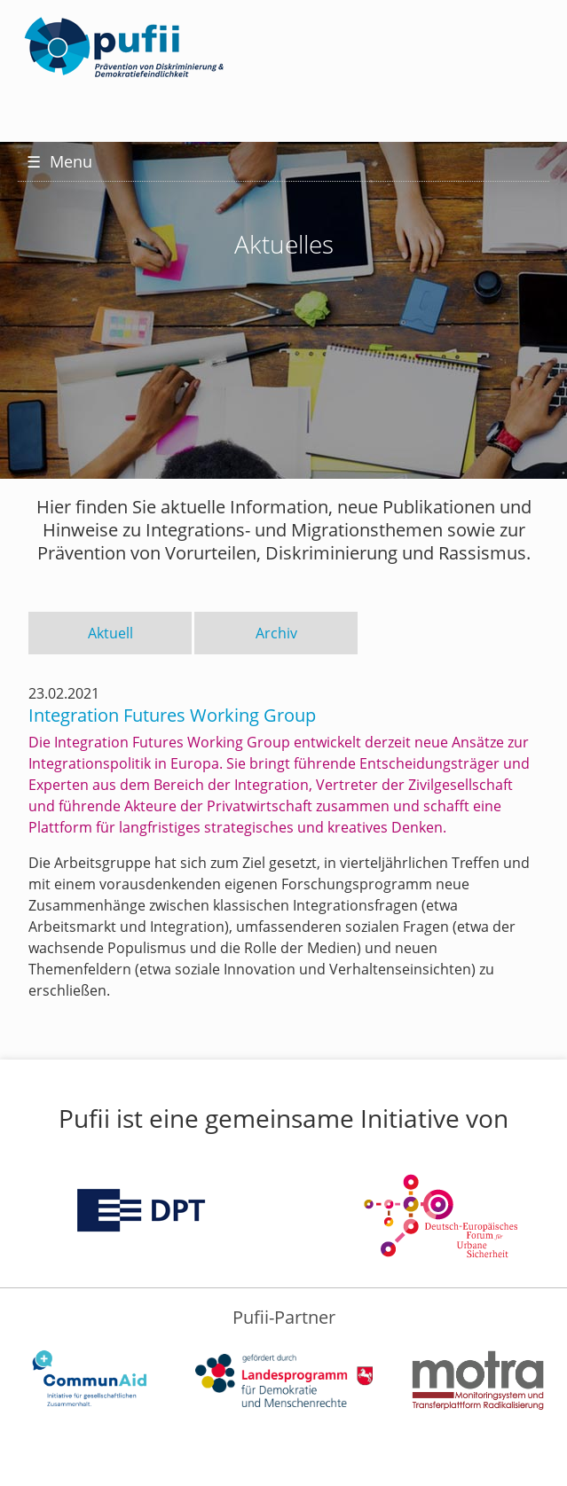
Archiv (276, 633)
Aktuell (110, 633)
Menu (59, 161)
